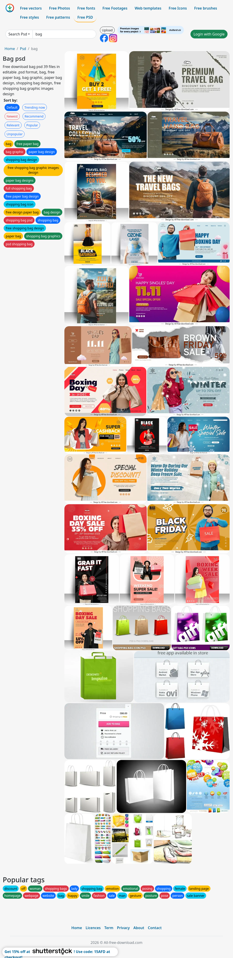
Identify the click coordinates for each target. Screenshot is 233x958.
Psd (23, 48)
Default (12, 107)
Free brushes (205, 8)
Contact (155, 927)
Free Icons (178, 8)
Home (10, 48)
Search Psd (17, 34)
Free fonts (86, 8)
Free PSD (85, 17)
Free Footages (114, 8)
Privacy (123, 927)
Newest (12, 116)
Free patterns (58, 17)
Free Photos (59, 8)
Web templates (148, 8)
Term (108, 927)
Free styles (29, 17)
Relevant (13, 125)
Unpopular (15, 134)
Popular (32, 125)
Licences (93, 927)
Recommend (34, 116)
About (138, 927)
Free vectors (31, 8)
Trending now (34, 107)
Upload (107, 30)
